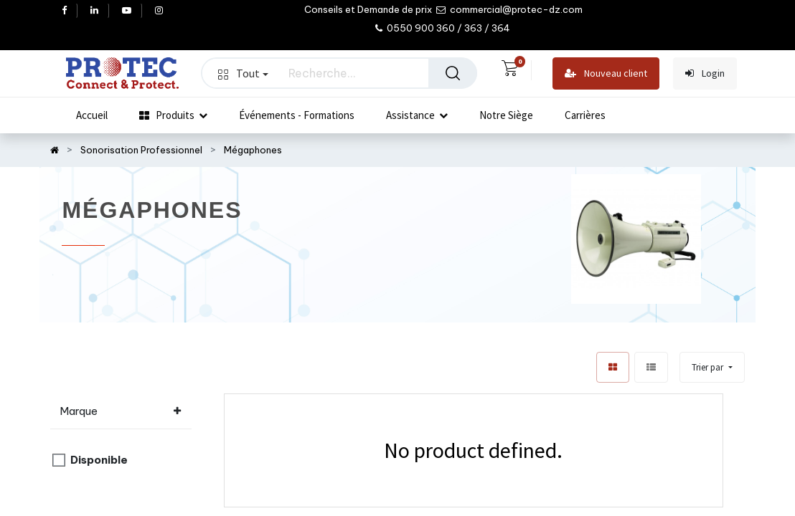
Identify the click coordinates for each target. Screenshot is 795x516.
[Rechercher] (452, 73)
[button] (711, 367)
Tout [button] (243, 73)
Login (705, 73)
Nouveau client (606, 73)
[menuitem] (91, 115)
